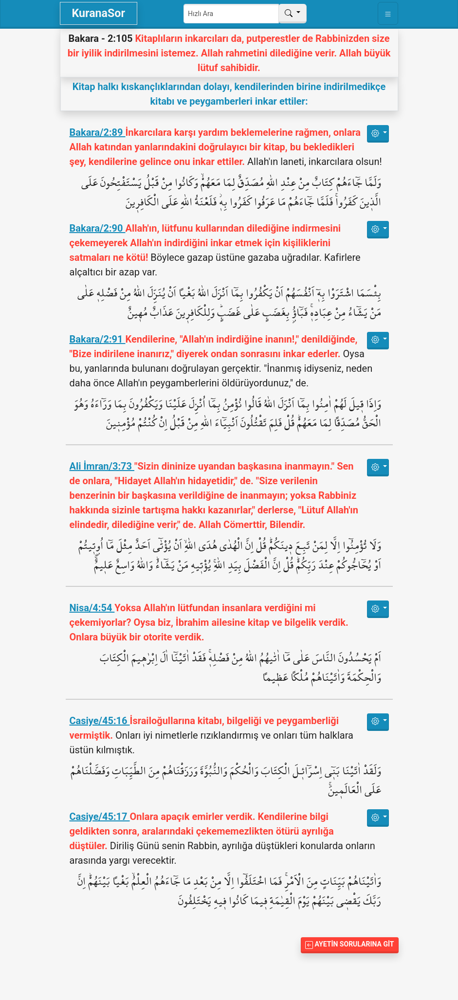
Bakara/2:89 (98, 132)
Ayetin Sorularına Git (349, 944)
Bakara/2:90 (98, 228)
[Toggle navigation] (388, 13)
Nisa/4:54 (92, 608)
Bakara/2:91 (98, 339)
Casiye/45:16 (100, 721)
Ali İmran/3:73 (102, 466)
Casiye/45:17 (100, 816)
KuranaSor (98, 13)
